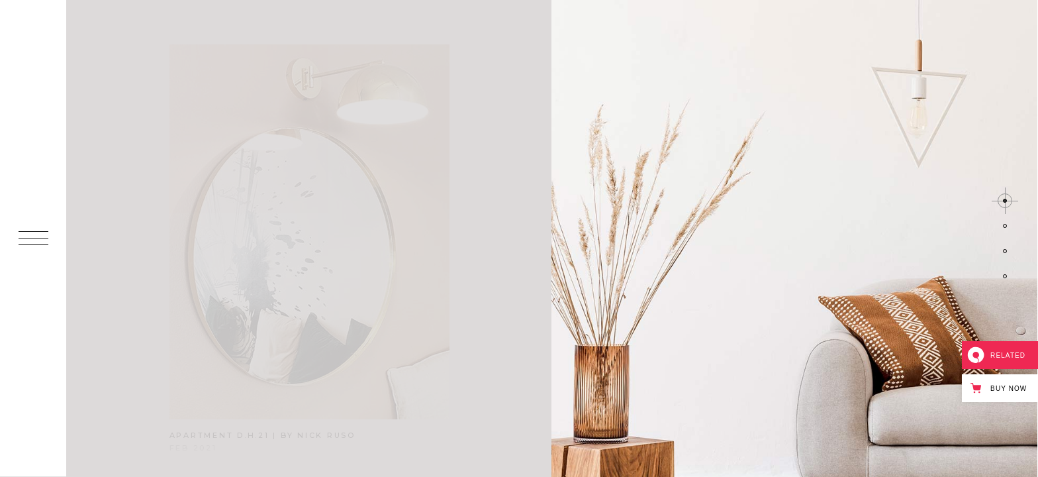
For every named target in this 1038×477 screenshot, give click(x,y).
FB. (34, 393)
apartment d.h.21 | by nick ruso (262, 435)
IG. (34, 418)
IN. (34, 369)
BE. (34, 443)
